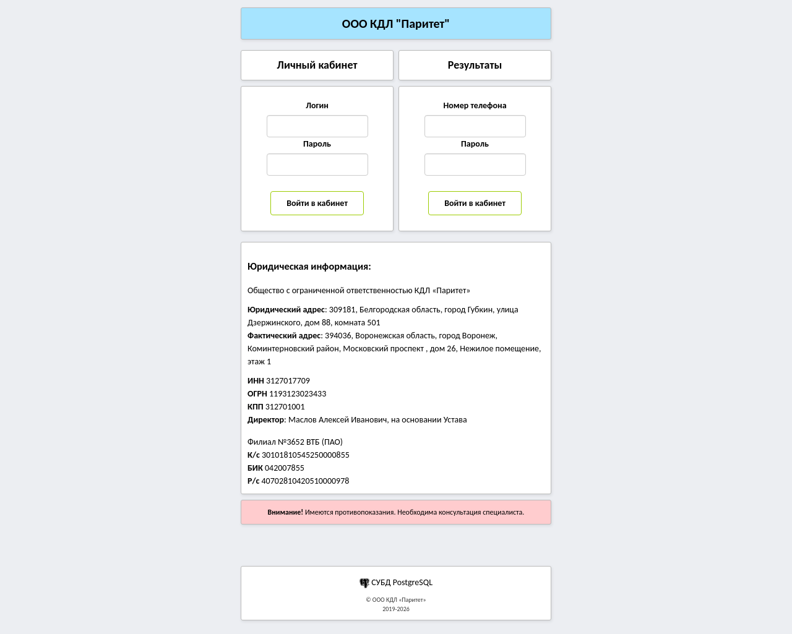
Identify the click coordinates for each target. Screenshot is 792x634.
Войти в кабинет (317, 203)
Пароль (317, 144)
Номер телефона (474, 105)
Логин (317, 105)
